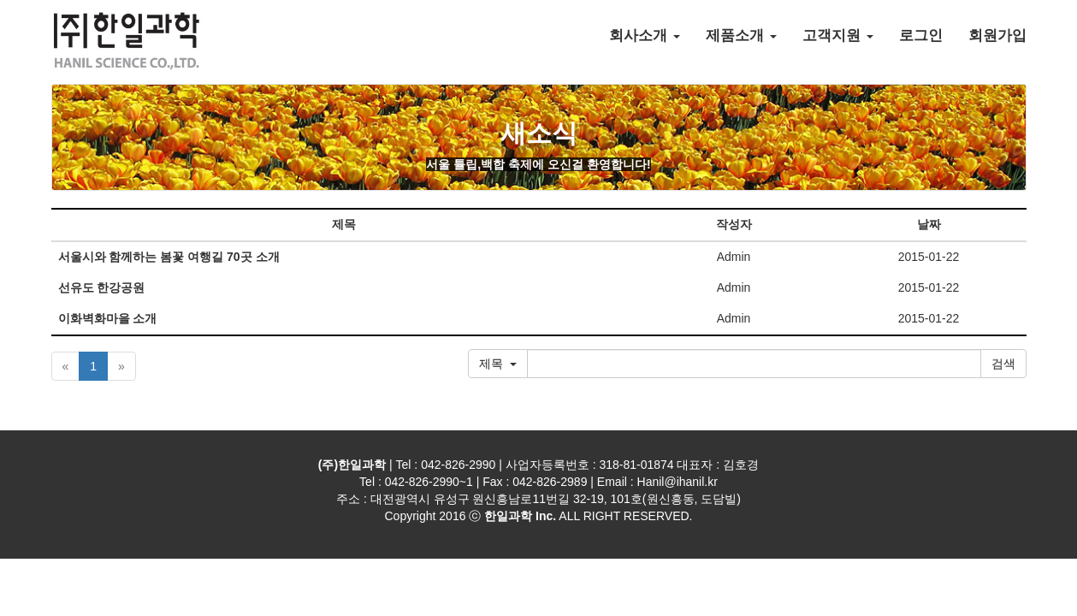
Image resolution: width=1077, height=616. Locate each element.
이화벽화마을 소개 (107, 318)
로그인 (921, 35)
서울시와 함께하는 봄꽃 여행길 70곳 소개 (169, 257)
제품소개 (741, 35)
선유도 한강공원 (101, 287)
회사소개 (644, 35)
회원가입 (997, 35)
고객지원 (837, 35)
